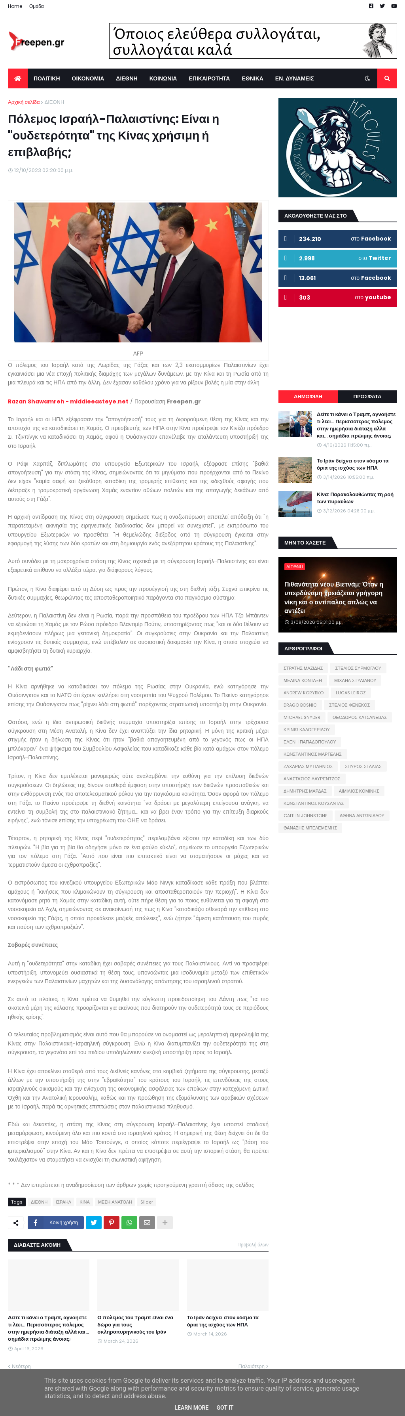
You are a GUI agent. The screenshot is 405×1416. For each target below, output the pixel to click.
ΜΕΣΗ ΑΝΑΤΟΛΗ (115, 1202)
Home (15, 6)
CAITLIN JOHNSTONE (305, 815)
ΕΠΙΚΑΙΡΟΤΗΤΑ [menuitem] (209, 78)
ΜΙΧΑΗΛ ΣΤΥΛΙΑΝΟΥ (355, 680)
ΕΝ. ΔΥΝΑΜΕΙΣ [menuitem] (294, 78)
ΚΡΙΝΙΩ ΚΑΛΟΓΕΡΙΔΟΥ (307, 729)
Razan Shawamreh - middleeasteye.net (68, 401)
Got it (224, 1408)
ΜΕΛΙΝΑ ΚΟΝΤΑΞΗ (303, 680)
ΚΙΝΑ (84, 1202)
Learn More (191, 1408)
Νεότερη (21, 1366)
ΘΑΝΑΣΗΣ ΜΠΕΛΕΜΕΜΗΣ (310, 828)
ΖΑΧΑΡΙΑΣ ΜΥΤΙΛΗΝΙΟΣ (308, 766)
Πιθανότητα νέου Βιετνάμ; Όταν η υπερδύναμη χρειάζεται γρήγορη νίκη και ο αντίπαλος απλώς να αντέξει (333, 597)
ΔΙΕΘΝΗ (54, 102)
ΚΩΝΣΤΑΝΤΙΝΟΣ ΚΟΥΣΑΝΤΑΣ (314, 803)
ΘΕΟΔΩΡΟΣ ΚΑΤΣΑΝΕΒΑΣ (360, 717)
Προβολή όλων (253, 1244)
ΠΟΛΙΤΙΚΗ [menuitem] (47, 78)
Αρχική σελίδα (24, 102)
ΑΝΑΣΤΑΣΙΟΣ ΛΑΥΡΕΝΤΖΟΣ (312, 779)
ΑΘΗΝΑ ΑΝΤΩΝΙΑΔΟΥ (362, 815)
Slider (146, 1202)
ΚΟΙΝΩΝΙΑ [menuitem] (163, 78)
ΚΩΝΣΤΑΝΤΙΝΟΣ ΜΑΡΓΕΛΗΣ (313, 754)
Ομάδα (36, 6)
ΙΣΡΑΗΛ (63, 1202)
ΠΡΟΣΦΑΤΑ (368, 396)
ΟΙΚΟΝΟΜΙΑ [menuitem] (88, 78)
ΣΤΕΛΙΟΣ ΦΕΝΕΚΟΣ (349, 705)
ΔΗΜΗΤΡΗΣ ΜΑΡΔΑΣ (305, 791)
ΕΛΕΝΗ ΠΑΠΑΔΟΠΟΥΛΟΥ (310, 742)
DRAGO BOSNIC (300, 705)
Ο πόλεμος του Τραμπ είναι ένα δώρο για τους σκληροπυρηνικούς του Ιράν (135, 1325)
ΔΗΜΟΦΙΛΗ (308, 396)
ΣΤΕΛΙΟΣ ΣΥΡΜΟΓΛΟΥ (358, 668)
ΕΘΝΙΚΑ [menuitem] (252, 78)
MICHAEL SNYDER (302, 717)
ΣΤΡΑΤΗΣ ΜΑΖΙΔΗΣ (303, 668)
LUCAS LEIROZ (351, 693)
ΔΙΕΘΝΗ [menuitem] (126, 78)
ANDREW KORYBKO (304, 693)
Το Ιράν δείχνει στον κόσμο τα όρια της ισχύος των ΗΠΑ (223, 1321)
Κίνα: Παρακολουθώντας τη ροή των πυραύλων (355, 498)
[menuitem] (18, 78)
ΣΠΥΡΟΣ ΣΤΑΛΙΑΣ (363, 766)
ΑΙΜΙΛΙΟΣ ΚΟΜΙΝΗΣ (359, 791)
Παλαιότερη (251, 1366)
